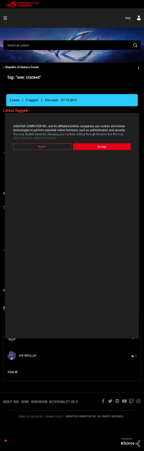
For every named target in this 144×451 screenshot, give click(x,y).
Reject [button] (42, 146)
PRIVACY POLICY (54, 416)
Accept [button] (102, 146)
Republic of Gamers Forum (22, 67)
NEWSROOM (39, 402)
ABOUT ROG (11, 402)
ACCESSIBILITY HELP (63, 402)
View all (12, 372)
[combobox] (72, 45)
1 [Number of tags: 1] (136, 356)
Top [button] (5, 441)
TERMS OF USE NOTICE (30, 416)
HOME (25, 402)
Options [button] (138, 67)
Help (128, 18)
